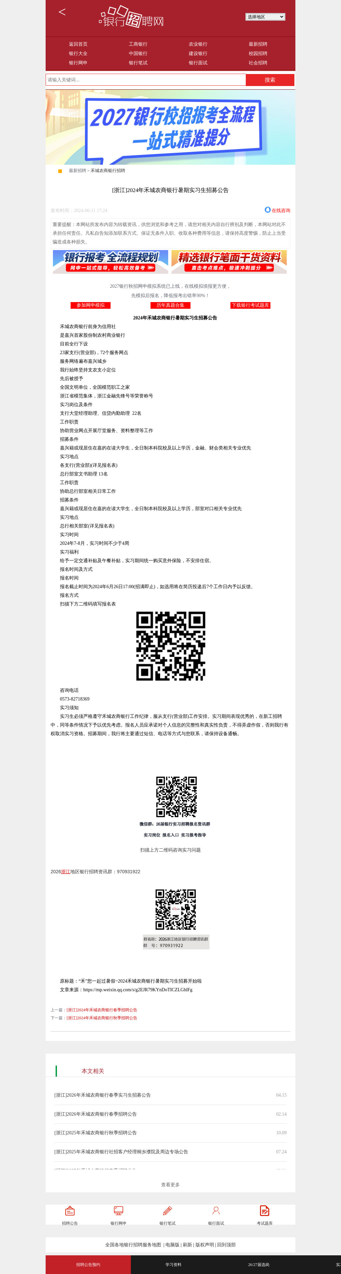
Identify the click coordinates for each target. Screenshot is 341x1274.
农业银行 (198, 44)
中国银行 (138, 53)
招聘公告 (70, 1223)
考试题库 (265, 1223)
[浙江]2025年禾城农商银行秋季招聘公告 (95, 1132)
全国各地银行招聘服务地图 (133, 1244)
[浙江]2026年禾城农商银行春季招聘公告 (95, 1114)
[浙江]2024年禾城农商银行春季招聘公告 (102, 1010)
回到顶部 (226, 1244)
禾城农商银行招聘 (108, 170)
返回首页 (78, 44)
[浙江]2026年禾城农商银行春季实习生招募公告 (102, 1095)
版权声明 (204, 1244)
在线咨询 (281, 210)
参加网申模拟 (91, 305)
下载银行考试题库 (250, 305)
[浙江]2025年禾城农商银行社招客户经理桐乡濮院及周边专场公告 (121, 1151)
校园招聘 (258, 53)
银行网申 (78, 62)
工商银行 (138, 44)
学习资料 (173, 1264)
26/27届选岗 (258, 1264)
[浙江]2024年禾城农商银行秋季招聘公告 (102, 1018)
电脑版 (172, 1244)
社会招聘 (258, 62)
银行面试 (198, 62)
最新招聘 (258, 44)
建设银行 (198, 53)
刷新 (187, 1244)
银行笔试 (138, 62)
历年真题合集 (170, 305)
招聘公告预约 (88, 1264)
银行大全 (78, 53)
